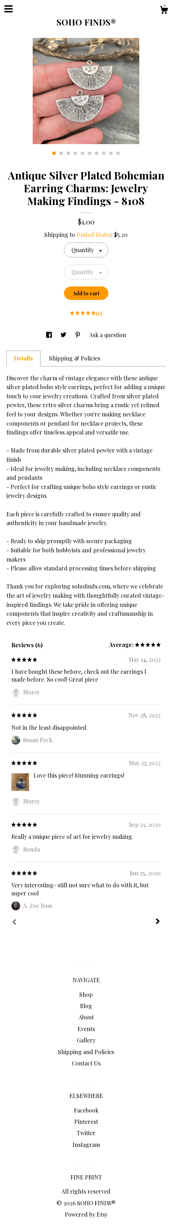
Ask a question (107, 334)
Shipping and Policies (86, 1052)
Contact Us (86, 1063)
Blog (86, 1005)
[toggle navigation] (8, 8)
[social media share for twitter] (64, 334)
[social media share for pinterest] (78, 334)
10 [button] (118, 153)
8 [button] (104, 153)
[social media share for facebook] (49, 334)
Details (23, 358)
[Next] (158, 922)
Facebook (86, 1110)
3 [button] (68, 153)
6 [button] (89, 153)
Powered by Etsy (86, 1214)
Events (86, 1028)
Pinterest (86, 1121)
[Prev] (14, 923)
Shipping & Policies (74, 358)
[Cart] (164, 10)
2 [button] (61, 153)
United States (93, 234)
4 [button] (75, 153)
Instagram (86, 1144)
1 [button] (54, 153)
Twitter (86, 1133)
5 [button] (82, 153)
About (86, 1017)
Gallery (86, 1040)
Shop (86, 994)
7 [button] (96, 153)
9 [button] (111, 153)
